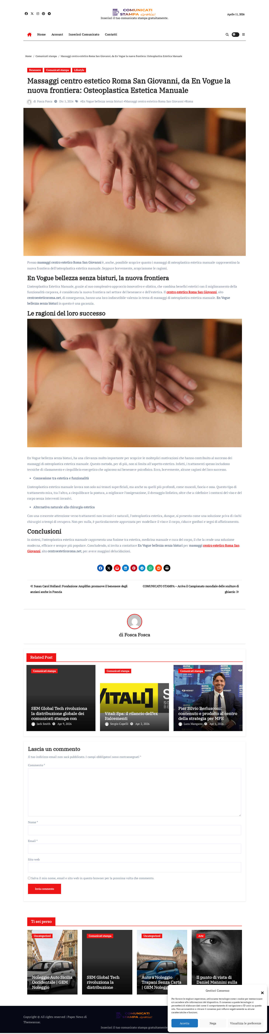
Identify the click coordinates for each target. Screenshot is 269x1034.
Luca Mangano (190, 724)
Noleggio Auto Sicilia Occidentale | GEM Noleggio (52, 983)
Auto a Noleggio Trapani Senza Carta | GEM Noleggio (161, 983)
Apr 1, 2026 (216, 724)
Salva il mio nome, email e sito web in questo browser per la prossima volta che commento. (92, 877)
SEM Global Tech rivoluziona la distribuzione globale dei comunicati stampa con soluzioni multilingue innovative (59, 718)
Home (41, 34)
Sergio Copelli (117, 724)
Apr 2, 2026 (142, 724)
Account (57, 34)
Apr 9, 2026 (64, 724)
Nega (213, 1023)
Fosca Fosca (45, 101)
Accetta (184, 1023)
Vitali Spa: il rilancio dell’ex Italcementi (131, 716)
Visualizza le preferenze (245, 1023)
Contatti (111, 34)
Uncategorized (42, 935)
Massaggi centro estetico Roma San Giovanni (154, 101)
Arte (200, 935)
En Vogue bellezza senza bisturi (102, 101)
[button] (260, 990)
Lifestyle (79, 70)
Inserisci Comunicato (84, 34)
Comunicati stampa (57, 70)
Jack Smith (41, 724)
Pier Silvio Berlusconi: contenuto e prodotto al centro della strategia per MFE (207, 713)
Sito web (34, 859)
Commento (36, 764)
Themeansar (31, 1023)
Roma (189, 101)
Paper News (75, 1017)
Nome (33, 821)
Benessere (35, 70)
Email (33, 840)
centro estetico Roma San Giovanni (192, 292)
